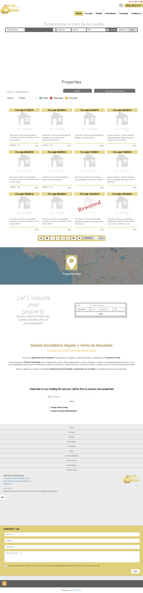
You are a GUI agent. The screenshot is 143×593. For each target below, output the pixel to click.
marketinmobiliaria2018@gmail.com (17, 478)
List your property (114, 91)
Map (2, 497)
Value (101, 314)
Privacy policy (72, 460)
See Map (113, 30)
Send (71, 401)
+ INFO (36, 145)
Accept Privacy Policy (59, 407)
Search (132, 30)
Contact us (136, 13)
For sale (88, 13)
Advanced (122, 30)
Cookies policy (71, 470)
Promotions (110, 13)
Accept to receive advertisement (64, 411)
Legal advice (71, 465)
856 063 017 (8, 484)
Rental (99, 13)
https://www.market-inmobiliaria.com (17, 481)
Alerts (77, 91)
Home (79, 13)
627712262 (8, 488)
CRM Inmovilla (76, 590)
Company (123, 13)
